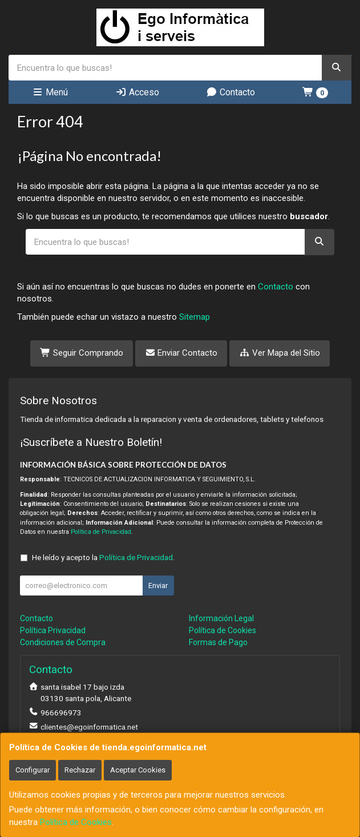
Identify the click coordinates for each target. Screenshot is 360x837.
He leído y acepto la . (103, 557)
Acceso (137, 92)
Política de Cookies (76, 822)
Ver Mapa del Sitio (279, 353)
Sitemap (194, 317)
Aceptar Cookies (137, 770)
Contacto (230, 92)
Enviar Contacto (181, 353)
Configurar (32, 770)
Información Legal (221, 618)
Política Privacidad (53, 630)
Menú (50, 92)
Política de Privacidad (101, 532)
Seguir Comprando (81, 353)
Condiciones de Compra (63, 642)
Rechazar (79, 770)
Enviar (158, 585)
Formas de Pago (218, 642)
